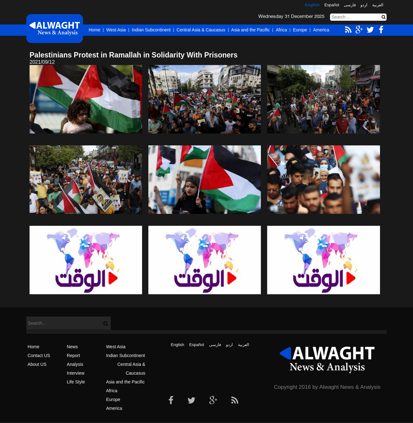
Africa (281, 29)
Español (331, 5)
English (312, 5)
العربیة (377, 5)
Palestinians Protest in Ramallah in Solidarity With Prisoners (134, 55)
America (321, 29)
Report (73, 355)
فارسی (350, 5)
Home (94, 29)
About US (37, 364)
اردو (364, 5)
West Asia (116, 29)
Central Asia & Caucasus (201, 29)
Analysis (75, 364)
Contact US (39, 355)
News (72, 346)
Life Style (76, 381)
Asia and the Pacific (250, 29)
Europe (300, 29)
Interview (76, 373)
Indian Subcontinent (151, 29)
